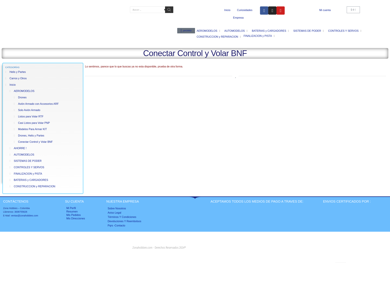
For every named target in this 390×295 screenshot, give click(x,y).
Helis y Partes (18, 72)
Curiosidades (244, 10)
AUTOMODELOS (24, 154)
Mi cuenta (325, 10)
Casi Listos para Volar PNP (34, 123)
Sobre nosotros (117, 208)
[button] (209, 31)
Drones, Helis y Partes (31, 135)
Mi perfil (71, 208)
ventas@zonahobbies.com (24, 215)
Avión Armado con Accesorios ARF (38, 103)
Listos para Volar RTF (30, 116)
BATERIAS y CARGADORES (31, 180)
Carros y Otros (18, 78)
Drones (22, 97)
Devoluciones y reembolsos (124, 221)
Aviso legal (114, 212)
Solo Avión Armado (29, 110)
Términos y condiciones (122, 217)
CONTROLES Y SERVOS (29, 167)
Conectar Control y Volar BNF (35, 141)
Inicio (227, 10)
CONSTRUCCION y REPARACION (34, 186)
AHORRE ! (20, 148)
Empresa (238, 17)
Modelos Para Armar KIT (32, 129)
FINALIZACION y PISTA (28, 173)
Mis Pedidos (73, 215)
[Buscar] (169, 9)
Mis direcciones (75, 218)
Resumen (72, 211)
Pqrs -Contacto (116, 225)
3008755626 (20, 211)
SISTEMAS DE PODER (28, 161)
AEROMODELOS (24, 91)
